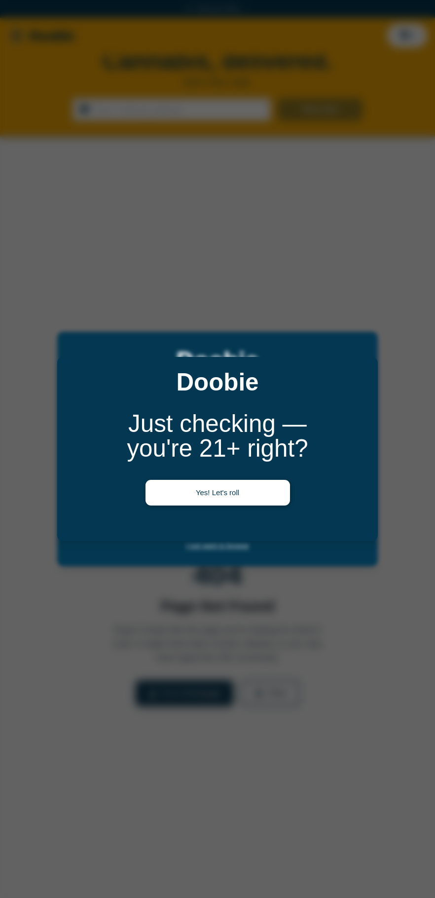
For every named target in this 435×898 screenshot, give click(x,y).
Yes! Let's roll (217, 492)
